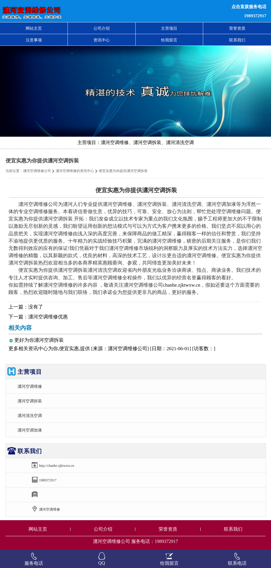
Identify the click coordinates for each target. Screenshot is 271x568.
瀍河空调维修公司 (37, 171)
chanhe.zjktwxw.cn (181, 285)
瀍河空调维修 (29, 386)
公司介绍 (101, 28)
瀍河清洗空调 (29, 415)
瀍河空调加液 (29, 430)
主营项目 (169, 28)
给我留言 (169, 40)
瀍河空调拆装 (29, 401)
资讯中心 (101, 40)
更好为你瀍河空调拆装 (39, 340)
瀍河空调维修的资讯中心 (75, 171)
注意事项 (34, 40)
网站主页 (34, 28)
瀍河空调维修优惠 (48, 317)
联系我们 (237, 40)
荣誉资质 (237, 28)
